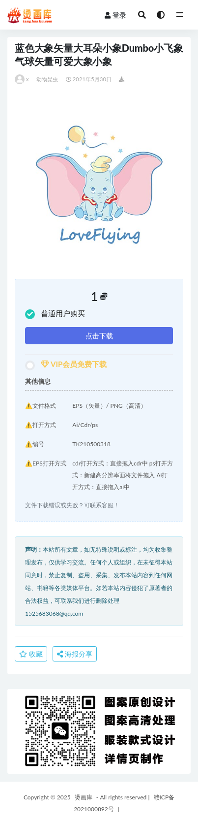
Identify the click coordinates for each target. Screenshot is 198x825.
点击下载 (99, 335)
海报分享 (74, 654)
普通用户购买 (55, 314)
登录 (115, 15)
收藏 (31, 654)
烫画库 (83, 797)
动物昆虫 (47, 79)
